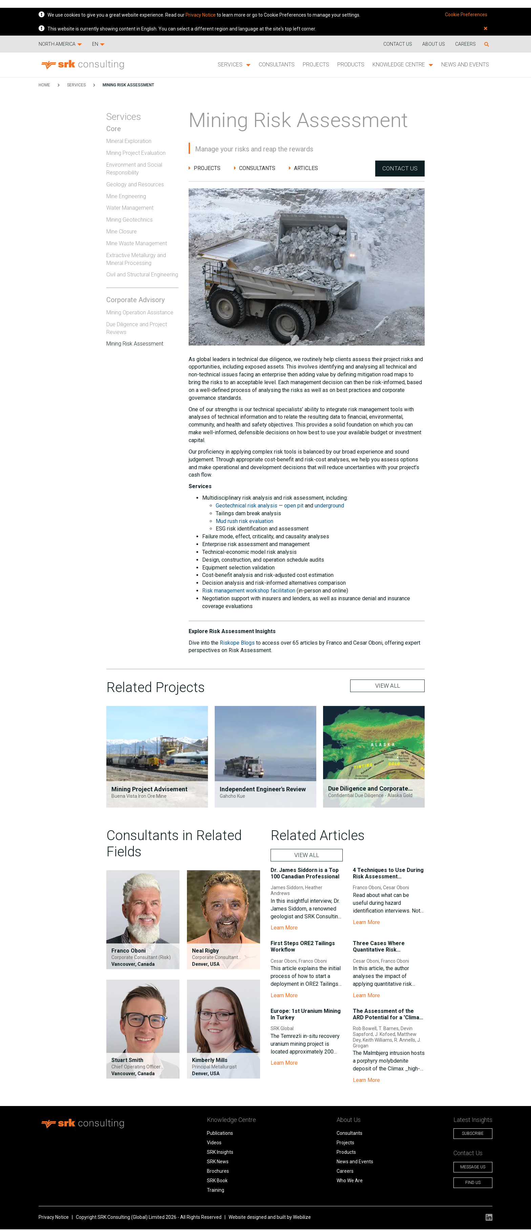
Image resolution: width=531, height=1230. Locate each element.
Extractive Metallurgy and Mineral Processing (136, 259)
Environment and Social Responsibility (134, 169)
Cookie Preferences (466, 14)
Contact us (397, 44)
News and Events (465, 64)
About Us (433, 44)
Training (212, 1191)
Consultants (277, 64)
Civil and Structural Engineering (142, 274)
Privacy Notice (201, 15)
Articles (303, 168)
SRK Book (214, 1181)
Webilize (302, 1218)
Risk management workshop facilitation (248, 591)
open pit (293, 506)
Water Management (129, 208)
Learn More (284, 928)
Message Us (467, 1168)
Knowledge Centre (403, 64)
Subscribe (468, 1134)
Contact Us (400, 168)
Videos (211, 1143)
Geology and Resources (135, 184)
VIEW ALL (388, 686)
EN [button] (98, 44)
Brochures (215, 1172)
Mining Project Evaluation (136, 153)
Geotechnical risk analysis (246, 506)
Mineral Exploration (128, 141)
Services (234, 64)
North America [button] (60, 44)
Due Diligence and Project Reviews (136, 328)
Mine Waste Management (136, 243)
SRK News (214, 1162)
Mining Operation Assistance (139, 312)
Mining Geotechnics (129, 219)
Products (350, 64)
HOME (44, 85)
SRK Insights (217, 1153)
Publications (217, 1134)
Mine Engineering (126, 196)
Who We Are (343, 1181)
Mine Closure (121, 231)
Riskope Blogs (237, 643)
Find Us (467, 1183)
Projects (316, 64)
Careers (465, 44)
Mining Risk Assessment (128, 85)
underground (329, 506)
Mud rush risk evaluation (244, 521)
